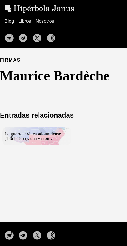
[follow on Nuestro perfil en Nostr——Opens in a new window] (11, 36)
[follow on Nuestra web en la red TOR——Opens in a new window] (52, 36)
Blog (9, 21)
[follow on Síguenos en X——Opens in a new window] (39, 36)
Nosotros (45, 21)
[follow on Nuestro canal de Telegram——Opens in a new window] (24, 36)
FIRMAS (10, 60)
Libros (24, 21)
